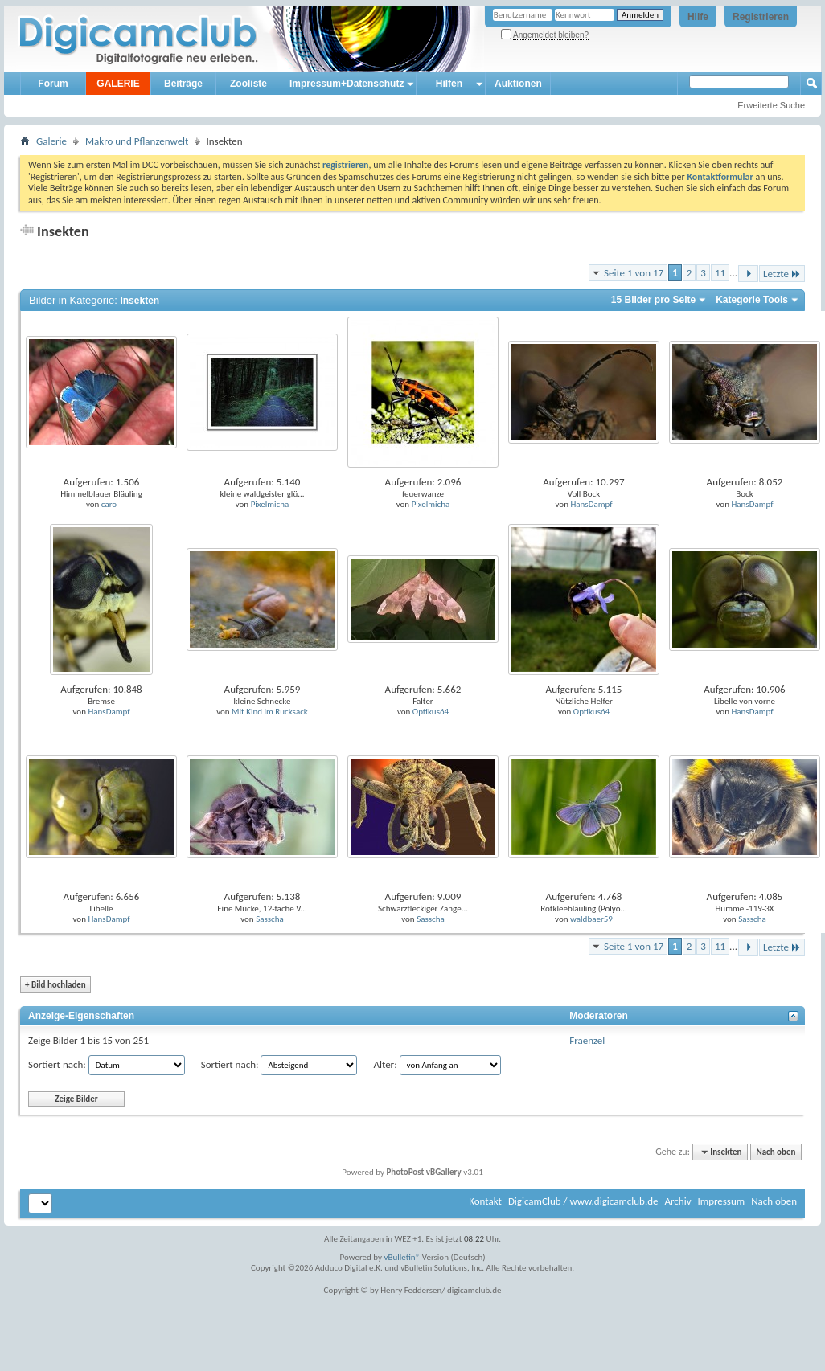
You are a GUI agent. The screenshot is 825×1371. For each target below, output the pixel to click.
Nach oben (775, 1152)
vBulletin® (402, 1257)
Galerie (51, 141)
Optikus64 (430, 711)
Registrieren (761, 17)
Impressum (721, 1201)
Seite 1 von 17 (633, 273)
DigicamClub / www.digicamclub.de (583, 1201)
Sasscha (270, 919)
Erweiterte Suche (771, 105)
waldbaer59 (591, 919)
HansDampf (591, 504)
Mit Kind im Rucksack (270, 711)
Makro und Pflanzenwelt (137, 141)
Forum (53, 83)
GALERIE (117, 83)
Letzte (782, 274)
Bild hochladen (55, 985)
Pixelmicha (270, 504)
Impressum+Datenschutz (346, 83)
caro (109, 504)
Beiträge (183, 83)
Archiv (677, 1201)
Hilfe (698, 17)
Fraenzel (587, 1040)
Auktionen (518, 83)
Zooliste (248, 83)
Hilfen (449, 83)
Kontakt (485, 1201)
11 (720, 273)
